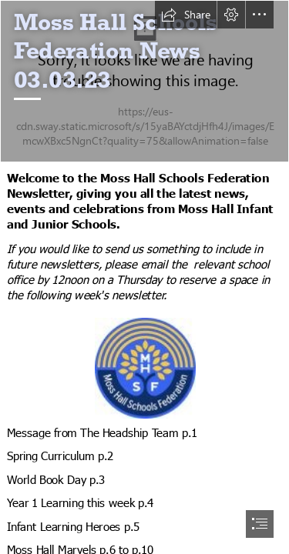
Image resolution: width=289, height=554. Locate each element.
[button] (186, 14)
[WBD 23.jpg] (144, 81)
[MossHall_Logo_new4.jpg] (144, 367)
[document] (144, 277)
